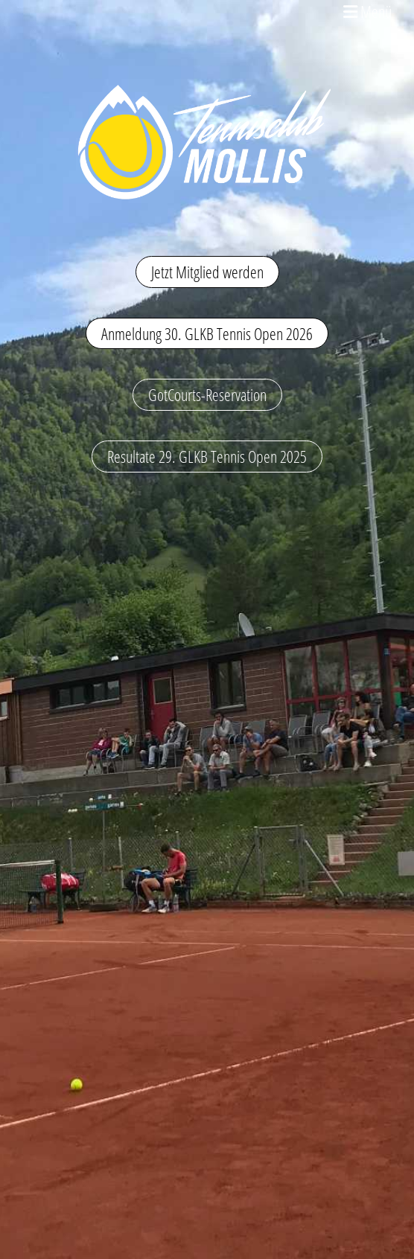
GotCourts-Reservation (207, 394)
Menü (367, 11)
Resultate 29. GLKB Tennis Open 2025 (207, 456)
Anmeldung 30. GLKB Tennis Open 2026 (207, 333)
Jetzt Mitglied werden (207, 271)
